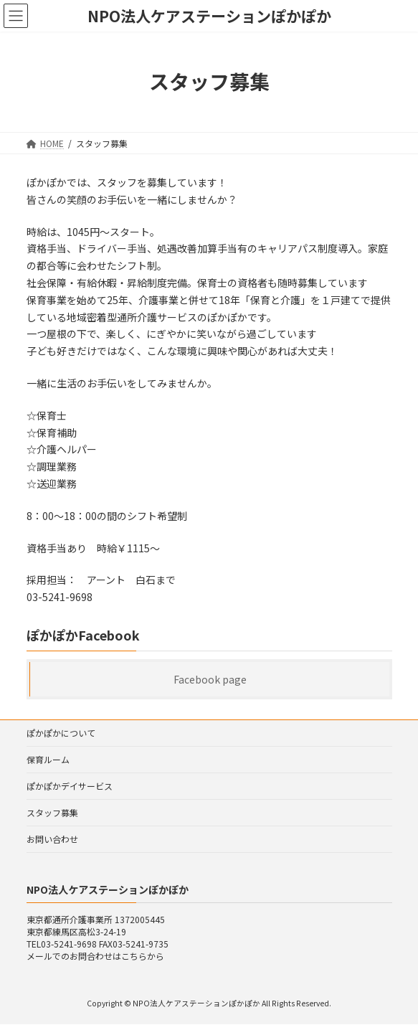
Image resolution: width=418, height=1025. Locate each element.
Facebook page (209, 679)
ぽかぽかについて (61, 733)
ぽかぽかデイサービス (70, 786)
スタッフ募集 (52, 812)
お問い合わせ (52, 839)
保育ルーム (48, 759)
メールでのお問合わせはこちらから (95, 956)
